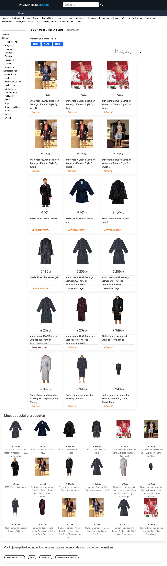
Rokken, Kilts (20, 22)
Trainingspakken (49, 22)
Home (21, 13)
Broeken (36, 18)
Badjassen (5, 18)
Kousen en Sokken (122, 18)
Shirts (30, 22)
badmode (17, 18)
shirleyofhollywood (67, 557)
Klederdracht (94, 18)
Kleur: (58, 44)
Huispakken (47, 18)
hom (32, 557)
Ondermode (150, 18)
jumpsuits (68, 18)
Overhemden (6, 22)
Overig (78, 22)
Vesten (70, 22)
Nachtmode (137, 18)
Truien (62, 22)
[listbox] (128, 52)
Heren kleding (11, 42)
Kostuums (106, 18)
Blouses (26, 18)
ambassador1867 (15, 557)
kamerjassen (80, 18)
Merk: (35, 44)
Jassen (58, 18)
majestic (46, 557)
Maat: (46, 44)
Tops (38, 22)
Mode (6, 38)
